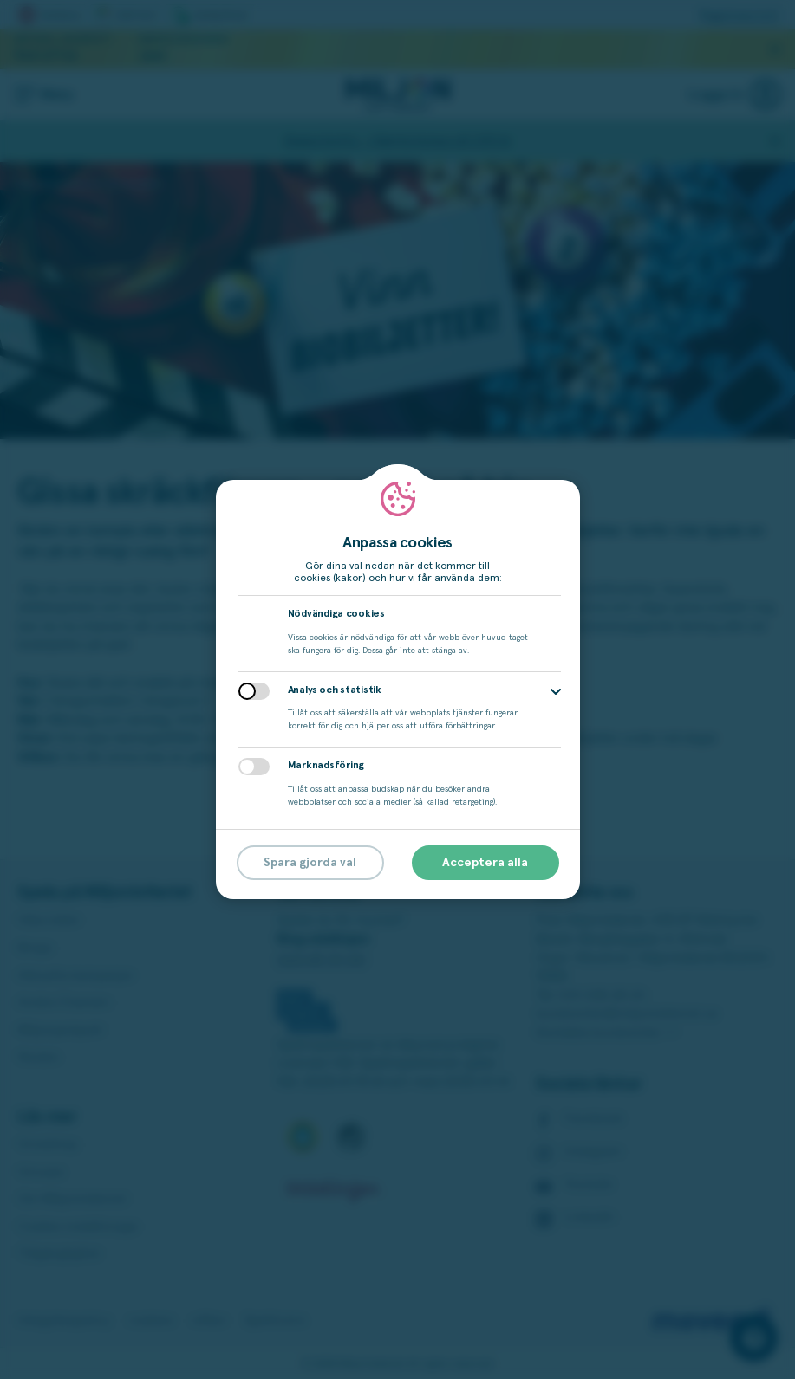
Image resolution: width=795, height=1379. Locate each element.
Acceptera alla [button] (485, 863)
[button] (556, 692)
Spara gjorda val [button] (310, 863)
